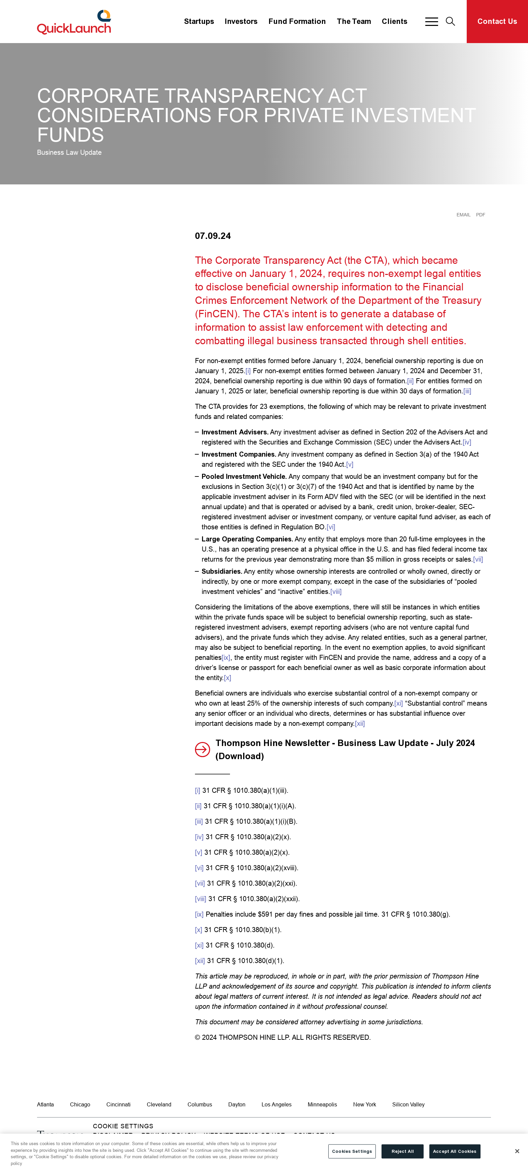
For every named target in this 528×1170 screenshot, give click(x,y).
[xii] (360, 723)
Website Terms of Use (244, 1135)
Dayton (236, 1104)
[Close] (517, 1156)
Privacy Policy (168, 1135)
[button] (432, 21)
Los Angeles (277, 1104)
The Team (354, 21)
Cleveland (159, 1104)
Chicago (80, 1104)
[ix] (226, 657)
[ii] (410, 381)
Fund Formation (297, 21)
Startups (199, 21)
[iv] (467, 442)
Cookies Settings (352, 1156)
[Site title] (75, 21)
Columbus (200, 1104)
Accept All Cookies (454, 1156)
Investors (241, 21)
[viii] (336, 591)
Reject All (403, 1156)
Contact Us (497, 21)
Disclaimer (113, 1135)
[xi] (398, 703)
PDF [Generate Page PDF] (481, 214)
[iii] (467, 391)
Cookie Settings (123, 1126)
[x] (227, 677)
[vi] (331, 527)
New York (364, 1104)
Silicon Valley (408, 1104)
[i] (248, 371)
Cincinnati (118, 1104)
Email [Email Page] (464, 214)
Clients (394, 21)
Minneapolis (322, 1104)
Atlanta (45, 1104)
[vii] (478, 559)
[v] (350, 464)
